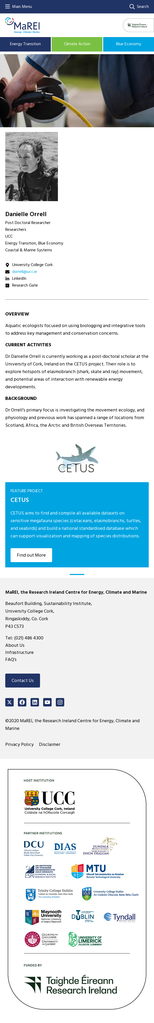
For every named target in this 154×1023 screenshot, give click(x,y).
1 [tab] (77, 574)
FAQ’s (11, 659)
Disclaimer (49, 744)
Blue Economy (128, 43)
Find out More (31, 555)
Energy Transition (25, 43)
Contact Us (23, 680)
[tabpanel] (77, 500)
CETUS (20, 500)
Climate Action (77, 43)
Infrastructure (19, 652)
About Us (14, 645)
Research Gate (25, 285)
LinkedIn (19, 278)
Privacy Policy (19, 744)
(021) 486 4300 (28, 638)
